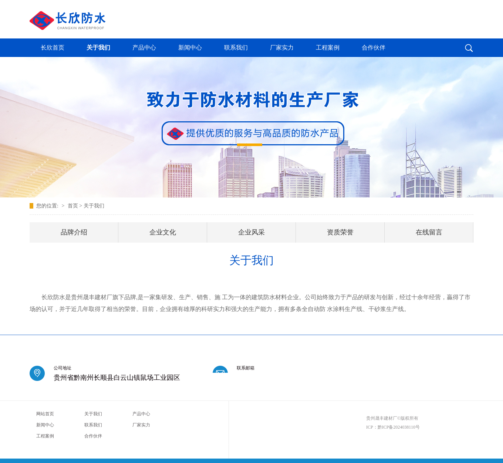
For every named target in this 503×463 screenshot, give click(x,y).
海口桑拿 (154, 446)
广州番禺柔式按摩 (178, 446)
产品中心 (144, 47)
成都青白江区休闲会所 (322, 446)
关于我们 (98, 47)
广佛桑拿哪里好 (207, 446)
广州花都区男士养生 (98, 446)
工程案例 (328, 47)
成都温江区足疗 (67, 446)
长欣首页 (52, 47)
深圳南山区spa (415, 446)
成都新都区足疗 (442, 446)
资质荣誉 (340, 232)
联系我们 (236, 47)
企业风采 (251, 232)
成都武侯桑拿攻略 (131, 446)
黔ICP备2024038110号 (399, 427)
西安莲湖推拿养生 (266, 446)
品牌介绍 (74, 232)
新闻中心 (190, 47)
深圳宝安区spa (41, 446)
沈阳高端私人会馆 (357, 446)
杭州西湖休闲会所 (236, 446)
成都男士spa (293, 446)
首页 (73, 206)
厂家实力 (282, 47)
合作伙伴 (373, 47)
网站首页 (45, 413)
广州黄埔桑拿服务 (388, 446)
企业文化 (162, 232)
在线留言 (429, 232)
